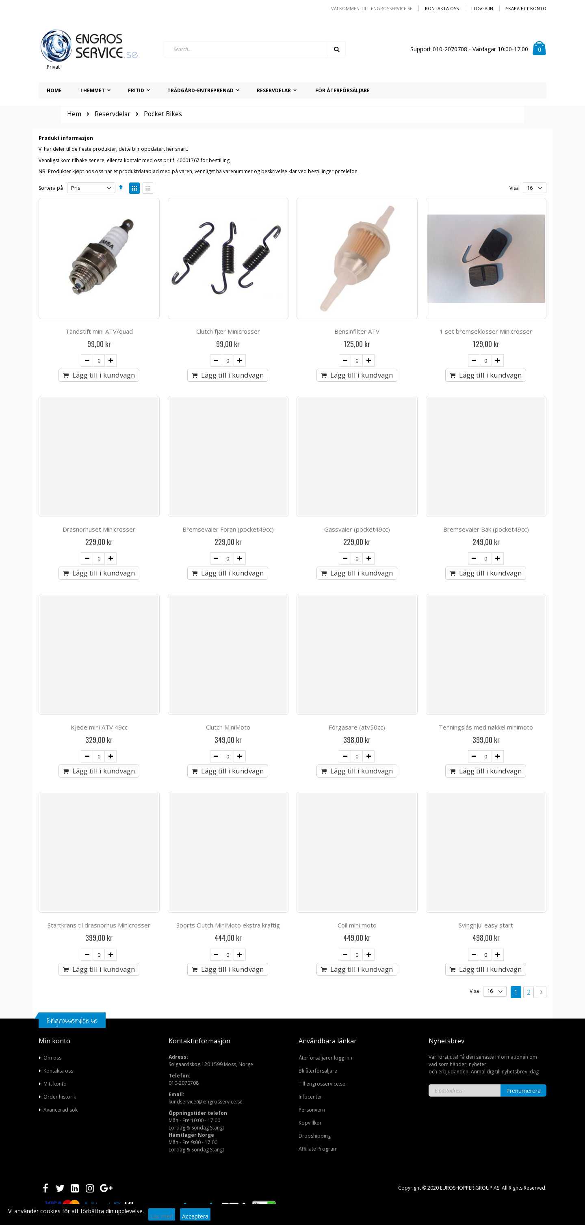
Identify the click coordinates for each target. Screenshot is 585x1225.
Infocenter (310, 1096)
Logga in (482, 8)
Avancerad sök (60, 1109)
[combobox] (254, 49)
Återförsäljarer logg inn (325, 1057)
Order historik (59, 1096)
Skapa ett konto (526, 8)
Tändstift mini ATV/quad (99, 331)
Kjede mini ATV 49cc (99, 727)
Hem (74, 114)
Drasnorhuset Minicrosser (99, 529)
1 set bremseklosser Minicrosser (486, 331)
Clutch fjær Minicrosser (228, 331)
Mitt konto (55, 1083)
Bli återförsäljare (318, 1070)
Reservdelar (112, 114)
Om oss (52, 1057)
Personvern (312, 1109)
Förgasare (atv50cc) (357, 727)
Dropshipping (315, 1135)
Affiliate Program (318, 1148)
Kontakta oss (442, 8)
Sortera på (51, 188)
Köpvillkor (310, 1122)
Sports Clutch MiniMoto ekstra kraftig (228, 925)
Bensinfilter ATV (356, 331)
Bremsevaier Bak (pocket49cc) (486, 529)
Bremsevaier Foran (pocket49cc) (228, 529)
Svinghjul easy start (486, 925)
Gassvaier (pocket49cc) (357, 529)
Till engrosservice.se (322, 1083)
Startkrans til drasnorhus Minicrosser (99, 925)
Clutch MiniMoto (228, 727)
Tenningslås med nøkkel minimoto (486, 727)
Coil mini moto (357, 925)
